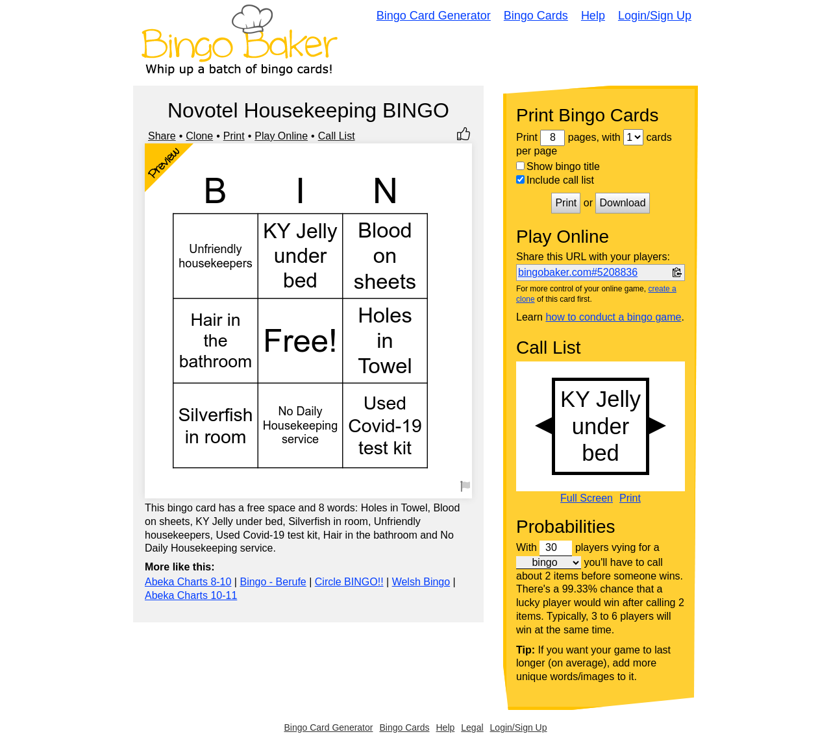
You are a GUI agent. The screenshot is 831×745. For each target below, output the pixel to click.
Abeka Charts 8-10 (188, 581)
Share (162, 135)
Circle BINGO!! (349, 581)
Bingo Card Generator (434, 15)
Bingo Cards (536, 15)
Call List (336, 135)
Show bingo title (558, 166)
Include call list (555, 180)
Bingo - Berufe (273, 581)
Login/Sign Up (654, 15)
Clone (199, 135)
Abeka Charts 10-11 (191, 595)
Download (622, 202)
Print (234, 135)
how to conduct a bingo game (613, 317)
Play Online (281, 135)
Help (593, 15)
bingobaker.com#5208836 (578, 272)
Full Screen (586, 498)
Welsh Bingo (421, 581)
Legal (472, 727)
